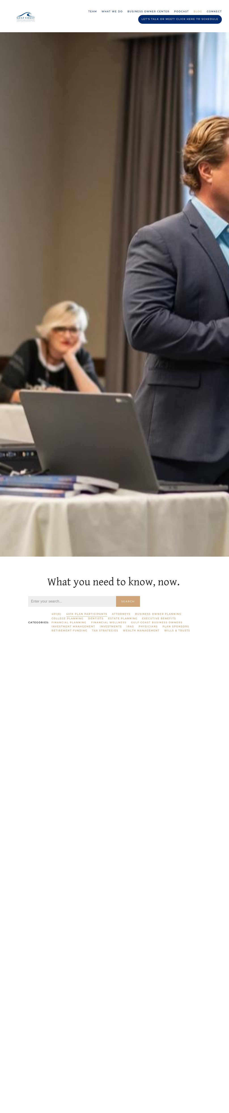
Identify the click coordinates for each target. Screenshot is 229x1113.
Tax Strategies (105, 630)
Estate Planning (123, 618)
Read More (37, 772)
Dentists (96, 618)
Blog (198, 11)
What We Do (112, 11)
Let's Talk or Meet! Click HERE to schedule (180, 19)
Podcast (181, 11)
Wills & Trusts (177, 630)
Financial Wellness (108, 622)
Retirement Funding (69, 630)
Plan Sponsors (176, 626)
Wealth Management (141, 630)
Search (128, 601)
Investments (111, 626)
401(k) (56, 614)
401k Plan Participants (86, 614)
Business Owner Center (148, 11)
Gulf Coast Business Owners (156, 622)
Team (92, 11)
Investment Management (73, 626)
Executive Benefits (159, 618)
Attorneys (121, 614)
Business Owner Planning (158, 614)
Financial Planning (68, 622)
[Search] (72, 601)
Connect (214, 11)
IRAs (130, 626)
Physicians (148, 626)
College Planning (67, 618)
